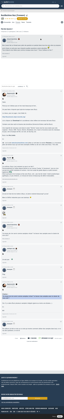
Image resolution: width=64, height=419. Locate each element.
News (23, 22)
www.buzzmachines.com (20, 142)
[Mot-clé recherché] (30, 6)
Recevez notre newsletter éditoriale (12, 394)
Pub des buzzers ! (7, 29)
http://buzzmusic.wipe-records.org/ (13, 117)
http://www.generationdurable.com (9, 179)
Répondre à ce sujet (47, 338)
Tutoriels (28, 22)
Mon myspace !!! (6, 53)
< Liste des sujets (58, 338)
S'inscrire (33, 338)
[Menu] (62, 6)
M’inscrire (37, 398)
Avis (13, 22)
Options (24, 338)
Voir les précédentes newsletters (10, 402)
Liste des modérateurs (32, 341)
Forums (18, 22)
